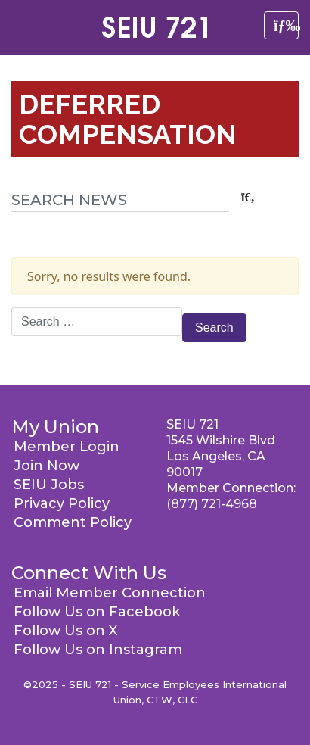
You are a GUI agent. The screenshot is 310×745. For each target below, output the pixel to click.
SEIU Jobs (49, 484)
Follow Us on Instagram (98, 649)
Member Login (66, 446)
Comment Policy (73, 522)
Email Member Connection (110, 592)
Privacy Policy (62, 503)
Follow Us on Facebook (97, 611)
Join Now (46, 465)
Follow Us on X (65, 630)
